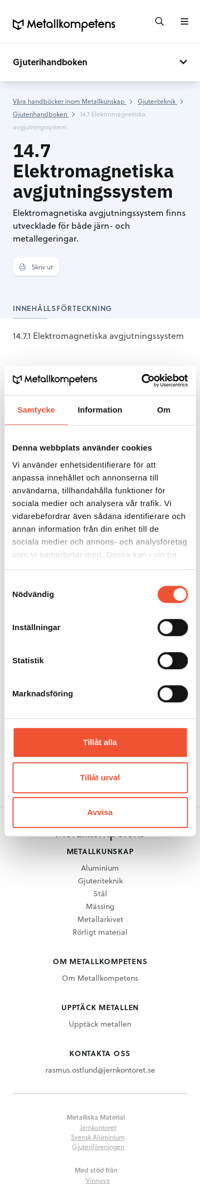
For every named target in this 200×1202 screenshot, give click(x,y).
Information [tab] (100, 409)
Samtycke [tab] (36, 409)
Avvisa (100, 812)
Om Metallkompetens (100, 977)
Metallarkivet (100, 919)
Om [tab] (164, 409)
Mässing (100, 906)
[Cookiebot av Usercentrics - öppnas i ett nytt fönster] (142, 380)
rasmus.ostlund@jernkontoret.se (100, 1069)
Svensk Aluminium (98, 1137)
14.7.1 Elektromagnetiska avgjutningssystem (98, 335)
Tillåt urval (100, 777)
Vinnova (98, 1180)
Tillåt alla (100, 742)
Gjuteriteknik (100, 880)
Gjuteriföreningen (98, 1146)
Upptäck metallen (100, 1023)
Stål (100, 893)
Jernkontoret (98, 1127)
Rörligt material (100, 931)
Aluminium (100, 867)
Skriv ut (36, 267)
